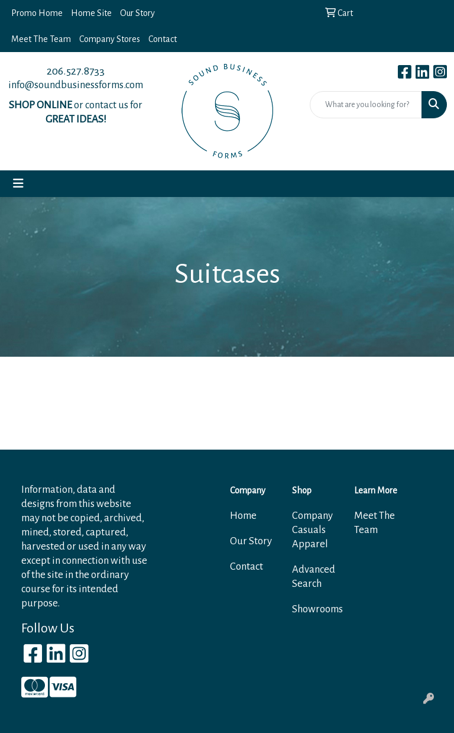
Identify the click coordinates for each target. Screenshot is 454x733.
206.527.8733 (76, 71)
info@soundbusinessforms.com (75, 85)
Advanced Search (313, 576)
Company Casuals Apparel (312, 530)
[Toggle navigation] (18, 183)
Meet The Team (41, 39)
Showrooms (316, 609)
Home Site (91, 13)
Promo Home (37, 13)
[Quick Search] (366, 104)
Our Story (137, 13)
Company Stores (109, 39)
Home (243, 515)
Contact (162, 39)
